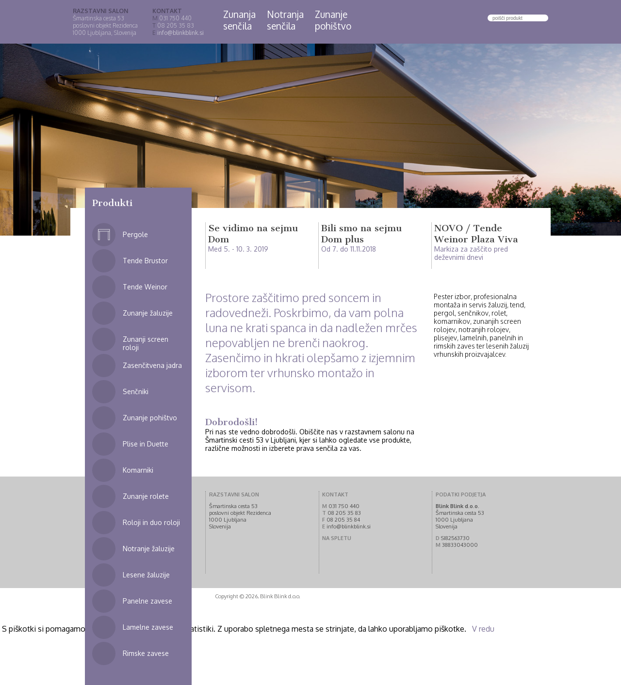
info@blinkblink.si (180, 32)
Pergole (120, 234)
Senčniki (120, 391)
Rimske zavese (130, 653)
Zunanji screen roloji (130, 339)
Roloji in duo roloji (136, 522)
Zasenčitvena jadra (137, 365)
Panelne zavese (132, 600)
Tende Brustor (130, 260)
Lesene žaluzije (131, 574)
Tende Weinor (129, 286)
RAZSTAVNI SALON (100, 11)
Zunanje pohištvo (134, 417)
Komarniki (122, 470)
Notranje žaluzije (133, 548)
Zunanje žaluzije (132, 313)
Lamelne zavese (132, 627)
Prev (54, 140)
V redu (483, 629)
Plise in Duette (130, 443)
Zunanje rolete (130, 496)
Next (567, 140)
